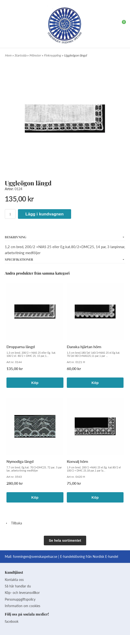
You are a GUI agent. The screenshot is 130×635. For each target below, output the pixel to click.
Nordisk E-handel (105, 556)
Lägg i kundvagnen (44, 214)
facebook (11, 621)
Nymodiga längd (20, 461)
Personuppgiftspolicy (20, 599)
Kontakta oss (14, 580)
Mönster (35, 55)
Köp (35, 383)
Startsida (20, 55)
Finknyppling (53, 55)
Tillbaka (13, 523)
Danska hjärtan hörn (84, 346)
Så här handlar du (18, 586)
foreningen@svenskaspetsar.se (35, 556)
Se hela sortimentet (65, 540)
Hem (8, 55)
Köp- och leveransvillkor (22, 593)
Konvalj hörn (77, 461)
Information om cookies (22, 606)
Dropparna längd (20, 346)
